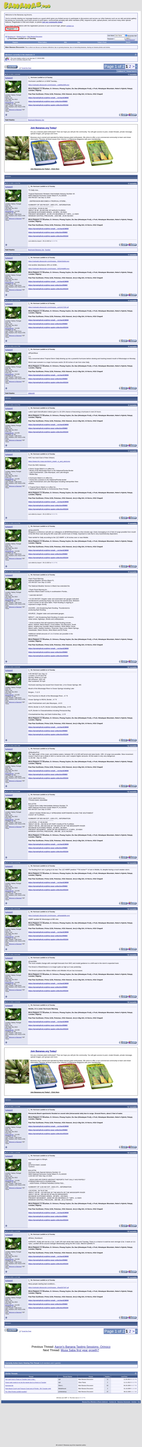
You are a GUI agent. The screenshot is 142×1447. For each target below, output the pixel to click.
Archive (134, 1402)
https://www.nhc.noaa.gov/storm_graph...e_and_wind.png (49, 461)
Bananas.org (11, 36)
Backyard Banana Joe (36, 120)
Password (110, 39)
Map (78, 42)
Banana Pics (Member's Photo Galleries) (95, 1402)
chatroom (29, 55)
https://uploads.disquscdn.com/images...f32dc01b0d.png (48, 261)
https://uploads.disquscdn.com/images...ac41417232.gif (48, 307)
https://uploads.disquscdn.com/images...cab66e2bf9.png (48, 85)
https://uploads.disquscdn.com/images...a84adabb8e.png (49, 915)
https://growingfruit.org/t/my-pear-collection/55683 (47, 101)
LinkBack (120, 71)
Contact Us (112, 1402)
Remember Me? (131, 36)
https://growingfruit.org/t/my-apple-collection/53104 (48, 105)
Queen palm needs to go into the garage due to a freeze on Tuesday (25, 1382)
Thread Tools (131, 71)
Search (128, 42)
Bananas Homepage (123, 1402)
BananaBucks (9, 102)
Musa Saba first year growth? (80, 1350)
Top (139, 1402)
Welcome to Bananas (15, 109)
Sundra (47, 250)
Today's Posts (102, 42)
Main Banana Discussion (34, 36)
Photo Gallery (42, 42)
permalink (133, 74)
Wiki (65, 42)
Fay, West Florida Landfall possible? (16, 1391)
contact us (70, 26)
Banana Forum (21, 36)
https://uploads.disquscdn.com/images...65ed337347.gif (48, 1287)
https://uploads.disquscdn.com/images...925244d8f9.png (48, 269)
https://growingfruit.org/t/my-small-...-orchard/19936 (48, 98)
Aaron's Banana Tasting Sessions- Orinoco (82, 1346)
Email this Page (26, 68)
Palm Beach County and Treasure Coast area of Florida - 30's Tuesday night (28, 1388)
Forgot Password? (130, 40)
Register (15, 42)
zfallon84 (31, 393)
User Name (111, 35)
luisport (9, 78)
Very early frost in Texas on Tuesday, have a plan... (20, 1379)
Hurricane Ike (9, 1385)
